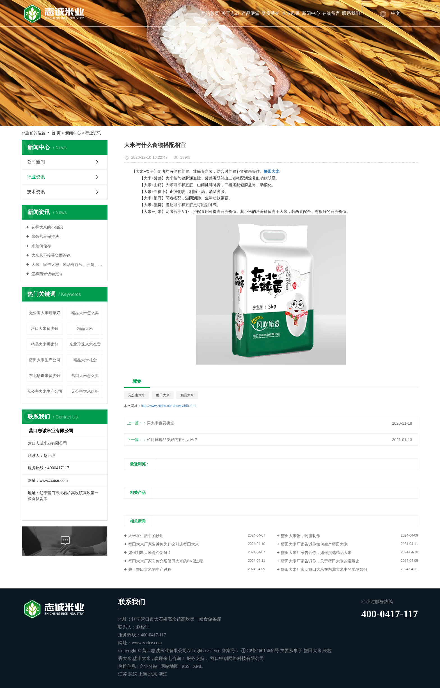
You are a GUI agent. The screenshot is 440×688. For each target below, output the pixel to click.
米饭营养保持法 (44, 236)
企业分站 (148, 666)
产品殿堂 (251, 13)
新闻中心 (311, 13)
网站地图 (170, 666)
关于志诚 (230, 13)
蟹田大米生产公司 (44, 360)
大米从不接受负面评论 (50, 255)
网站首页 (210, 13)
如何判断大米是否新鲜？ (149, 552)
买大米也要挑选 (160, 423)
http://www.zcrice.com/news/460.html (168, 406)
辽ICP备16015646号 (260, 650)
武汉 (133, 674)
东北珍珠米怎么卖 (85, 344)
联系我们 (351, 13)
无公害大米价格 (85, 391)
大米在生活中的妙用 (146, 535)
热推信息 (127, 666)
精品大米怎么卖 (85, 312)
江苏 (123, 674)
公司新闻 (36, 162)
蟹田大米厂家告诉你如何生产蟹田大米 (314, 544)
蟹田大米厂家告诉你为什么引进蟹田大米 (163, 544)
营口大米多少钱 (44, 328)
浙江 (163, 674)
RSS (185, 666)
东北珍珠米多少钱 (44, 375)
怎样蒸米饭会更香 (46, 273)
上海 (143, 674)
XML (198, 666)
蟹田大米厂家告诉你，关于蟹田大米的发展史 (320, 561)
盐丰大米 (142, 658)
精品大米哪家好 (44, 344)
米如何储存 (40, 246)
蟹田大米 (162, 395)
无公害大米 (136, 395)
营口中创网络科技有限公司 (236, 658)
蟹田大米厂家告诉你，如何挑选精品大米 (316, 552)
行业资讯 (93, 133)
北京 (153, 674)
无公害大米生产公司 (44, 391)
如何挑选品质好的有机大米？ (172, 439)
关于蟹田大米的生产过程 (149, 569)
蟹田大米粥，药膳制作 (300, 535)
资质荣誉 (270, 13)
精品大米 (85, 328)
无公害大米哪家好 (44, 312)
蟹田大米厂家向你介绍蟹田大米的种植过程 (165, 561)
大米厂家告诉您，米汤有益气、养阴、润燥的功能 (67, 264)
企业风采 (291, 13)
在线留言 (331, 13)
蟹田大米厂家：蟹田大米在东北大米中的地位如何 (324, 569)
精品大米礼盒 (85, 360)
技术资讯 (36, 191)
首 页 (56, 133)
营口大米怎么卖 (85, 375)
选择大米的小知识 (46, 227)
